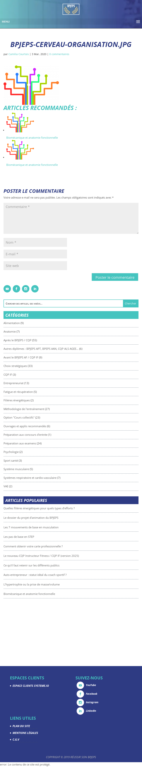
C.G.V (16, 739)
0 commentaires (59, 54)
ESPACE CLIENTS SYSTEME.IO (31, 686)
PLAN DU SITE (21, 726)
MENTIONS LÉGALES (25, 733)
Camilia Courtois (18, 54)
